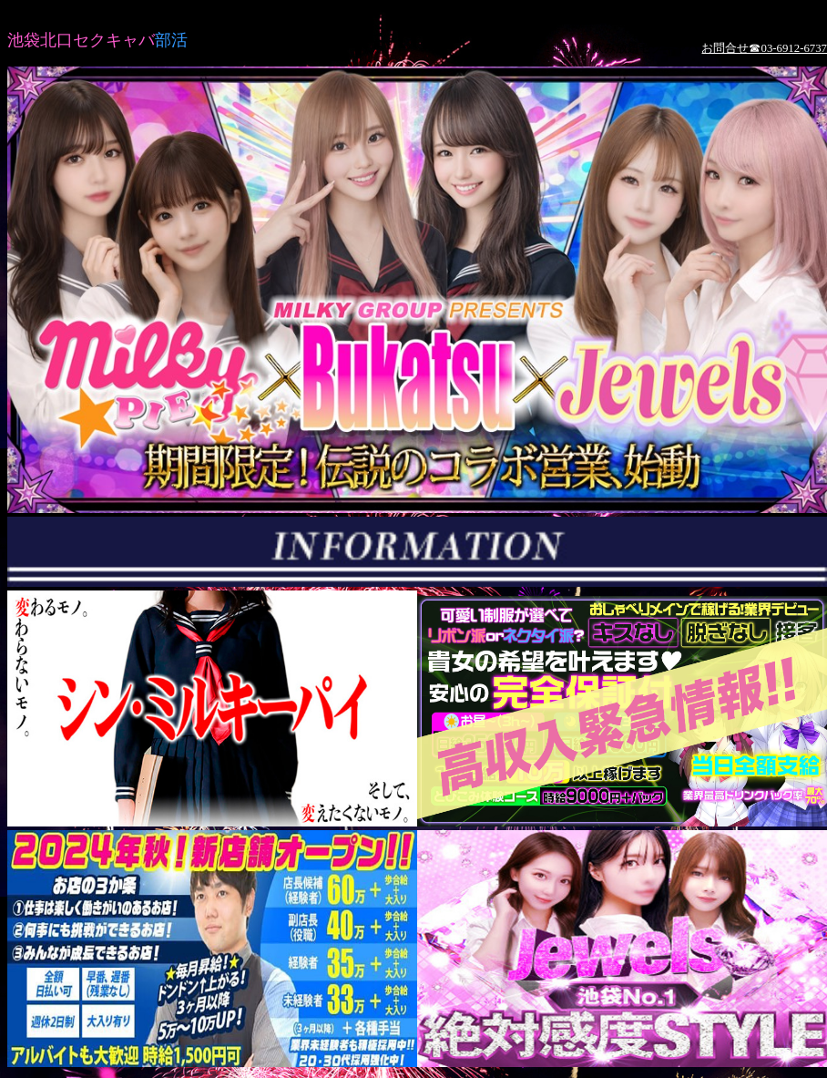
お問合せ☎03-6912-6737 (764, 48)
